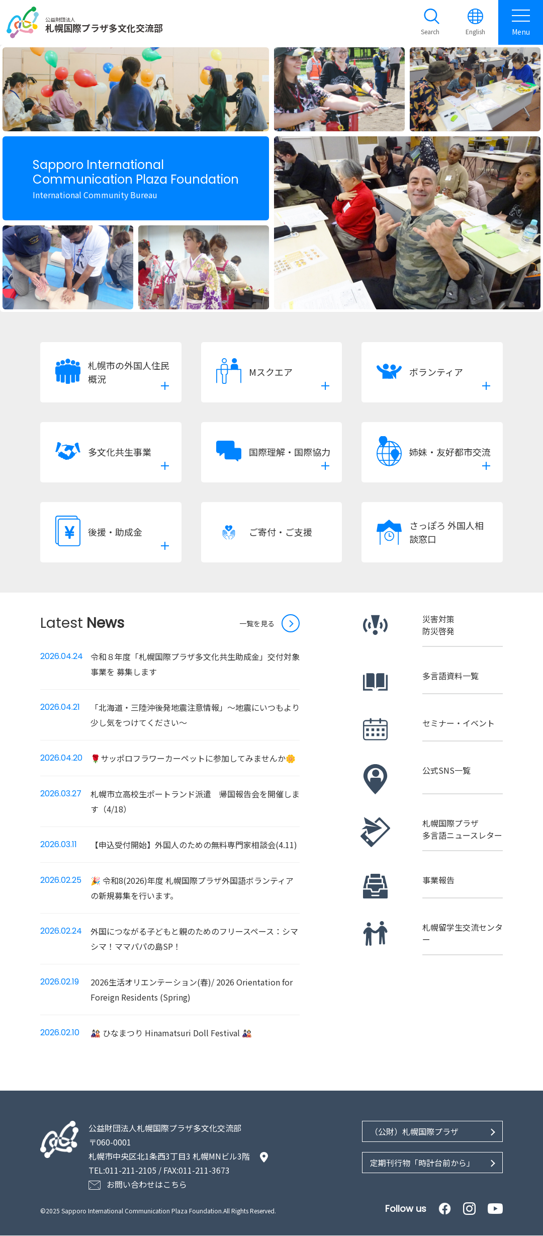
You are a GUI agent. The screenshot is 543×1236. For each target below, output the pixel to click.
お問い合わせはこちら (147, 1185)
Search (430, 32)
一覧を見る (257, 624)
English (475, 32)
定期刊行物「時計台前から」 (422, 1163)
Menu (520, 22)
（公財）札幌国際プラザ (414, 1132)
